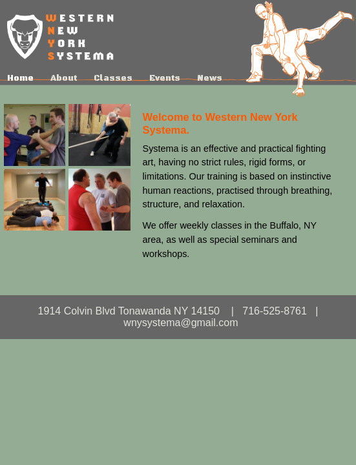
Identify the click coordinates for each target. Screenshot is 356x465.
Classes (113, 78)
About (63, 78)
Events (164, 78)
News (209, 78)
